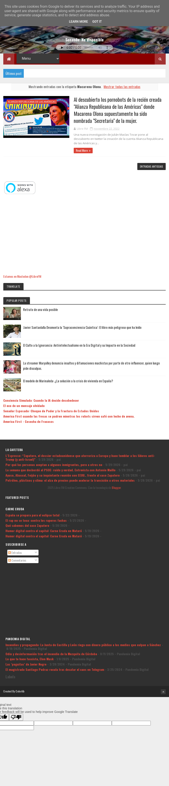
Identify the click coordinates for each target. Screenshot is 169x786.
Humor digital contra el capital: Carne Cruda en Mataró (44, 530)
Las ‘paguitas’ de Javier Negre (26, 664)
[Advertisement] (84, 235)
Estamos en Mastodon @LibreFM (22, 276)
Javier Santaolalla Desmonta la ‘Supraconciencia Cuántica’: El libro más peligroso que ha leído (82, 327)
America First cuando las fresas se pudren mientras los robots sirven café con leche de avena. (68, 416)
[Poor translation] (16, 717)
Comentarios (17, 560)
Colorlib (20, 691)
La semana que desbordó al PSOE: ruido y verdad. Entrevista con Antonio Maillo (61, 470)
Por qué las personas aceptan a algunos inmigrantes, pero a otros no (54, 464)
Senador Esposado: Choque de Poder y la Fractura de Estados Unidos (51, 411)
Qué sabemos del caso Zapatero (27, 525)
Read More (82, 150)
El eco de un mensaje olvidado (24, 405)
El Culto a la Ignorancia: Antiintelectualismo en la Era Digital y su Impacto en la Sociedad (79, 345)
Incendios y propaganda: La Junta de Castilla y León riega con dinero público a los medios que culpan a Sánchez (83, 644)
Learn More (78, 21)
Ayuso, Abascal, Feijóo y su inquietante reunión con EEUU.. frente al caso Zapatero (63, 475)
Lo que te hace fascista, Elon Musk (29, 659)
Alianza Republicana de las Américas (31, 101)
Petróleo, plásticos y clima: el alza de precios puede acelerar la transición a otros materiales (70, 480)
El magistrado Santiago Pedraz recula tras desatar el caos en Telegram (55, 669)
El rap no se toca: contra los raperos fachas (36, 520)
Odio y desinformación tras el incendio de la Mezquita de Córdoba (51, 653)
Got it (97, 21)
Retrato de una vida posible (40, 309)
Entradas (15, 552)
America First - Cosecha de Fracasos (28, 421)
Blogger (116, 487)
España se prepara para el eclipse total (32, 515)
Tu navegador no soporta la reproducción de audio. (84, 47)
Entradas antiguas (151, 166)
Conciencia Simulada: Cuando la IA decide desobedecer (41, 400)
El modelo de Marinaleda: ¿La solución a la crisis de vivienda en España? (68, 380)
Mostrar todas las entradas (122, 86)
